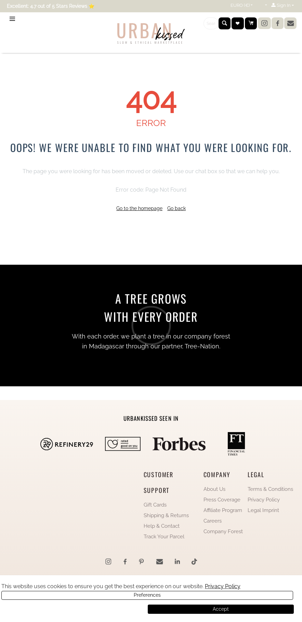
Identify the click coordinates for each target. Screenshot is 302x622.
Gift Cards (155, 505)
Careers (212, 521)
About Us (214, 489)
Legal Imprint (263, 510)
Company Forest (223, 531)
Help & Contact (162, 526)
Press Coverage (221, 500)
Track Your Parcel (164, 537)
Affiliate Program (222, 510)
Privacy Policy (264, 500)
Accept (221, 609)
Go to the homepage (139, 208)
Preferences (73, 609)
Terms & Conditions (270, 489)
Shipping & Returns (166, 515)
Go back (176, 208)
